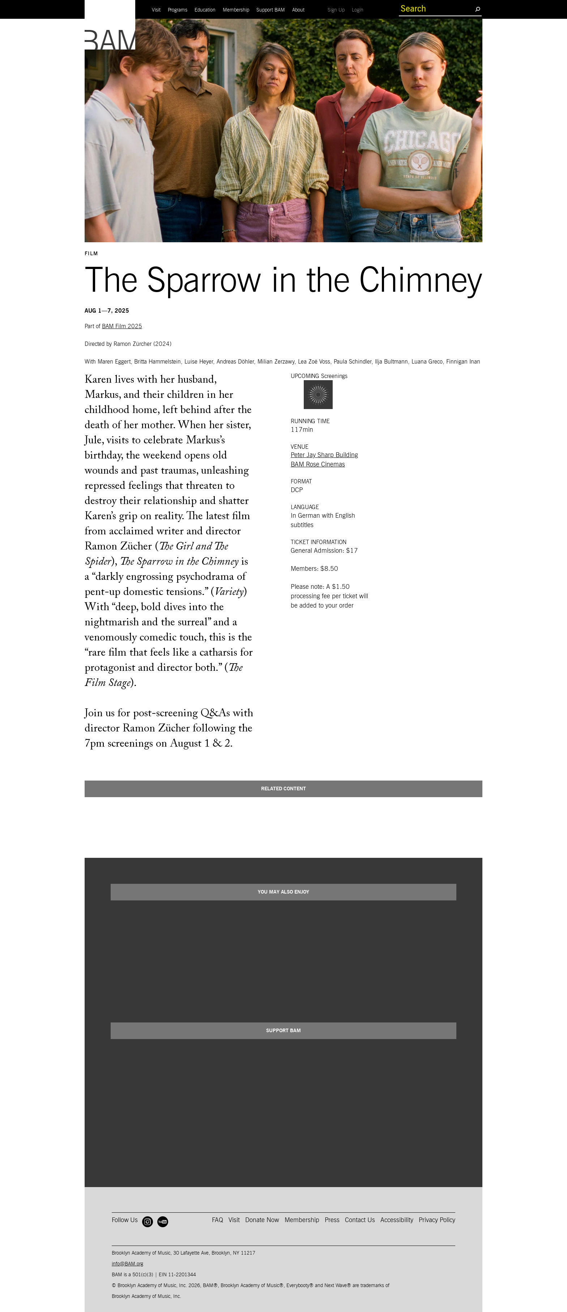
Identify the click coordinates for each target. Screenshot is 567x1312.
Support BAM (270, 10)
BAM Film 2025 (122, 326)
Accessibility (396, 1220)
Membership (236, 10)
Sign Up (338, 10)
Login (359, 10)
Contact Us (360, 1220)
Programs (177, 10)
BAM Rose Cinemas (318, 464)
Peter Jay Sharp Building (324, 455)
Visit (156, 10)
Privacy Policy (437, 1220)
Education (205, 10)
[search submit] (477, 9)
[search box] (437, 9)
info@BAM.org (127, 1264)
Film (91, 253)
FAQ (217, 1220)
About (298, 10)
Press (332, 1220)
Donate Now (262, 1220)
